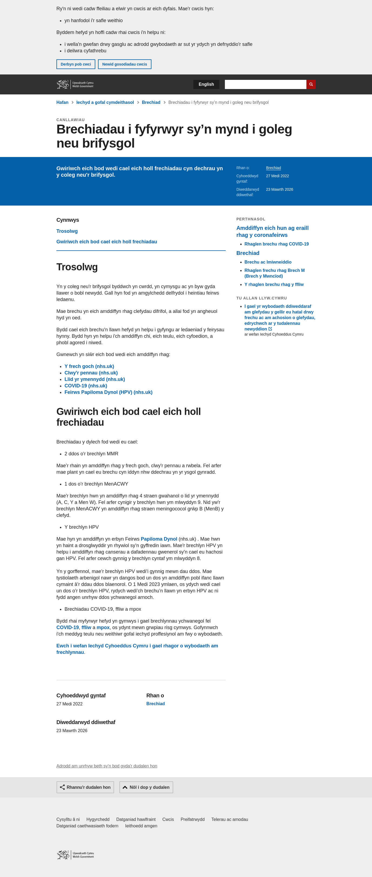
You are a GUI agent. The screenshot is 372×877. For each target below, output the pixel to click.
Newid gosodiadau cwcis (124, 64)
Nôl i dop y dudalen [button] (150, 787)
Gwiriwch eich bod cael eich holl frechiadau (106, 241)
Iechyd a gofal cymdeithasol (105, 102)
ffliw (86, 627)
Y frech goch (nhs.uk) (89, 366)
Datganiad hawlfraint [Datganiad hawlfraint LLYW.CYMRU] (136, 819)
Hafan (62, 102)
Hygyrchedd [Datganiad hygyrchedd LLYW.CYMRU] (97, 819)
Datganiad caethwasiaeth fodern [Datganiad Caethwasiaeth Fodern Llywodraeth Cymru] (87, 826)
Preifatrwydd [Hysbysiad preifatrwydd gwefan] (193, 819)
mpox (103, 627)
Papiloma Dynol (159, 539)
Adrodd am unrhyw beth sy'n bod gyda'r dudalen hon (106, 766)
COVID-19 (67, 627)
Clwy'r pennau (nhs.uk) (91, 373)
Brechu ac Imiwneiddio (268, 262)
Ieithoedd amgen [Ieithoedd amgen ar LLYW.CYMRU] (141, 826)
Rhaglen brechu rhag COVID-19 (277, 244)
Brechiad (151, 102)
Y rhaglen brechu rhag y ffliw (274, 284)
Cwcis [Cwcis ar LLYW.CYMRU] (168, 819)
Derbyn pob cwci (76, 64)
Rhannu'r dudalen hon (88, 787)
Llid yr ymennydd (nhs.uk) (95, 379)
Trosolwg (67, 231)
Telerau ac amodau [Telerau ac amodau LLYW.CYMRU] (229, 819)
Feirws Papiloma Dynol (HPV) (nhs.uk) (109, 392)
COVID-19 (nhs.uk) (86, 385)
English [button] (206, 84)
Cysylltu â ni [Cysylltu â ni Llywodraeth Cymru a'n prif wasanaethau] (68, 819)
